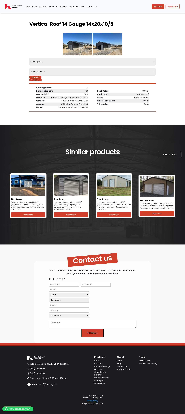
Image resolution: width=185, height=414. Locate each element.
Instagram (50, 384)
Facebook (34, 384)
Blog (119, 363)
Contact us (122, 366)
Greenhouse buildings (100, 373)
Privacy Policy (92, 401)
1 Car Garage (16, 199)
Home (119, 360)
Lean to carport (101, 377)
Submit (92, 333)
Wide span (99, 380)
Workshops (99, 383)
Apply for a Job (124, 369)
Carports (98, 363)
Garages (98, 369)
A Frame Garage (147, 200)
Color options (92, 61)
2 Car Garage (60, 199)
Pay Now (158, 6)
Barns (97, 360)
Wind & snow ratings (148, 363)
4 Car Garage (103, 199)
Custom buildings (102, 366)
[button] (17, 408)
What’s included (92, 71)
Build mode (173, 6)
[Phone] (69, 305)
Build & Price (169, 154)
